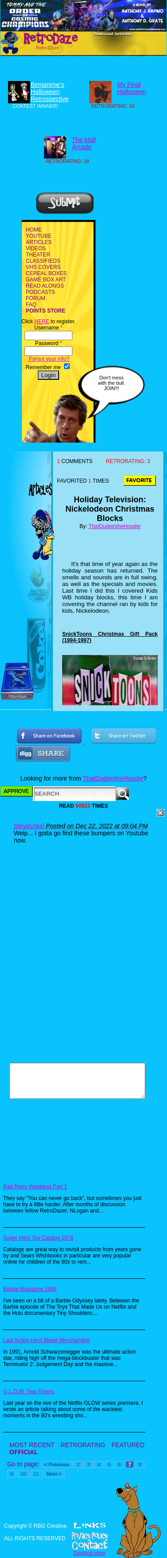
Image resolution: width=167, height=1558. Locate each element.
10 (23, 1474)
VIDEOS (36, 248)
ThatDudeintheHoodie (114, 526)
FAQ (31, 304)
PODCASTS (40, 292)
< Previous (56, 1464)
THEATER (38, 255)
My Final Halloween (131, 88)
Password (48, 343)
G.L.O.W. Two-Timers (28, 1391)
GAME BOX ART (46, 280)
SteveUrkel (29, 826)
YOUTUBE (39, 236)
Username (48, 328)
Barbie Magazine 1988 (29, 1289)
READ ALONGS (45, 286)
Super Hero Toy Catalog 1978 (38, 1238)
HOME (34, 230)
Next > (54, 1474)
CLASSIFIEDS (43, 261)
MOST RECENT (31, 1444)
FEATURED (127, 1444)
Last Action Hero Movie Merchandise (46, 1340)
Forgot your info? (48, 359)
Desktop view (89, 1553)
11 (36, 1474)
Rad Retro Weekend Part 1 (35, 1187)
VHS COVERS (43, 267)
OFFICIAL (23, 1452)
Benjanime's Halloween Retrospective (50, 91)
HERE (41, 321)
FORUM (35, 298)
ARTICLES (39, 242)
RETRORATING (82, 1444)
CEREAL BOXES (46, 273)
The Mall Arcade (84, 143)
